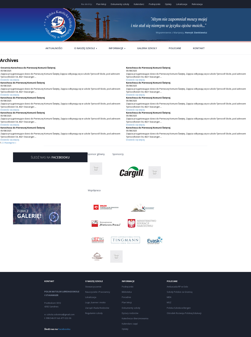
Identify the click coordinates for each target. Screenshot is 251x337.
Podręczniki (154, 4)
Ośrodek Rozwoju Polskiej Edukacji (184, 313)
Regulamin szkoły (94, 313)
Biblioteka (127, 291)
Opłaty (168, 4)
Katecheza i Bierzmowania (135, 318)
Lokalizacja (181, 4)
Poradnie (126, 297)
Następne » (10, 142)
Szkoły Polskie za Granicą (179, 291)
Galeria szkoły (147, 48)
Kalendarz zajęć (130, 323)
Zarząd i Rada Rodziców (97, 307)
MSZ (169, 302)
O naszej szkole (84, 48)
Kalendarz (139, 4)
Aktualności (53, 48)
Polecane (175, 48)
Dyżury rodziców (130, 313)
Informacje (116, 48)
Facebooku (64, 329)
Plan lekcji (101, 4)
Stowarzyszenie (93, 286)
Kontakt (199, 48)
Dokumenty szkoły (120, 4)
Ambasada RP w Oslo (177, 286)
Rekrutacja (197, 4)
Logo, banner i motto (95, 302)
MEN (169, 297)
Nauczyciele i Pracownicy (97, 291)
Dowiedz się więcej (9, 79)
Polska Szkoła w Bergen (179, 307)
